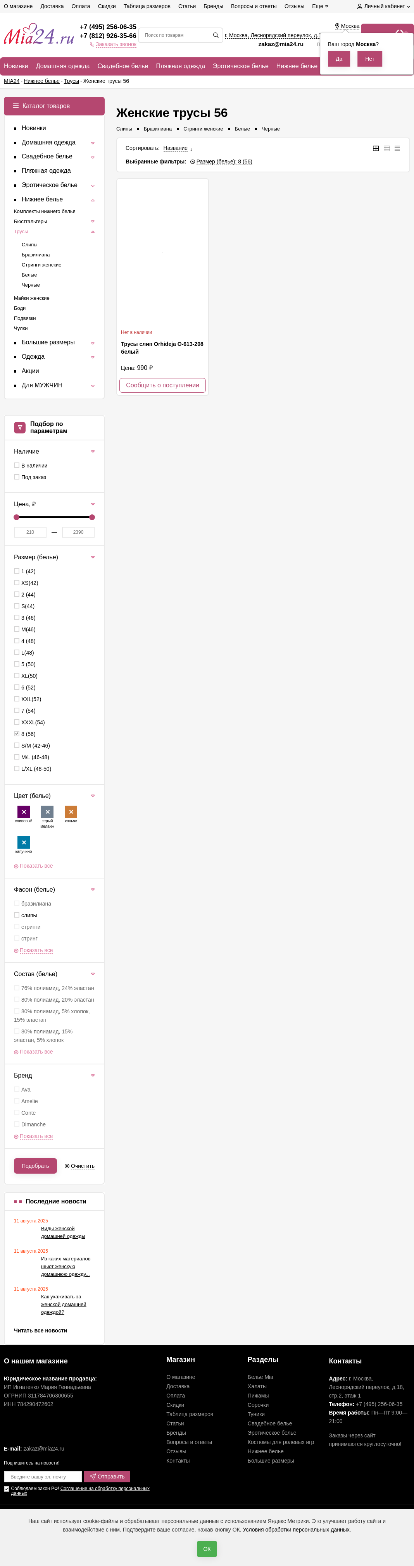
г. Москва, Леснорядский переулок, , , (292, 35)
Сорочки (258, 1405)
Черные (271, 129)
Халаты (257, 1386)
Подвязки (25, 318)
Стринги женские (203, 129)
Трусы (21, 231)
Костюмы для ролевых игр (281, 1442)
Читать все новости (40, 1330)
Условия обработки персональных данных (296, 1529)
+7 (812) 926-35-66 (108, 36)
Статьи (175, 1423)
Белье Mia (260, 1377)
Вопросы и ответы (189, 1442)
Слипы (124, 129)
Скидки (175, 1405)
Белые (242, 129)
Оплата (175, 1395)
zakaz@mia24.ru (282, 44)
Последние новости (56, 1201)
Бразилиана (158, 129)
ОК (206, 1549)
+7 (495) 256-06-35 (108, 27)
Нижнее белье (266, 1451)
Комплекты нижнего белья (45, 211)
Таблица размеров (189, 1414)
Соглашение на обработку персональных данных (80, 1491)
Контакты (178, 1461)
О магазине (180, 1377)
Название (176, 148)
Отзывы (176, 1451)
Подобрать (35, 1166)
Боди (20, 308)
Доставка (178, 1386)
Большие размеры (271, 1461)
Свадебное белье (270, 1423)
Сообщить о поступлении (162, 385)
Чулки (21, 328)
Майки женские (32, 298)
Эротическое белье (272, 1433)
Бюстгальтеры (30, 221)
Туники (256, 1414)
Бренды (176, 1433)
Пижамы (258, 1395)
